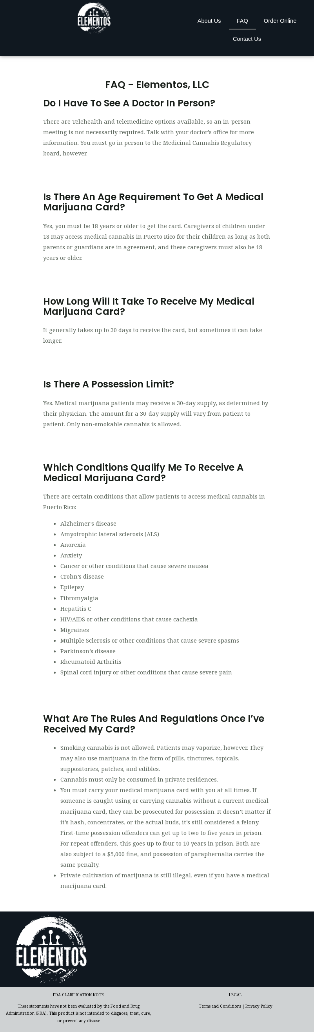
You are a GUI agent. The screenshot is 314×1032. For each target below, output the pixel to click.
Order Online (280, 21)
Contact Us (247, 39)
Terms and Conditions (220, 1006)
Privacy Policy (258, 1006)
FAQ (242, 21)
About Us (209, 21)
